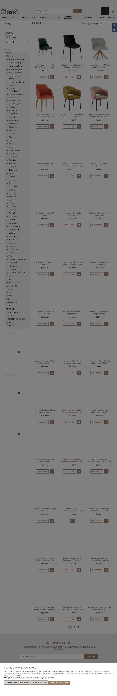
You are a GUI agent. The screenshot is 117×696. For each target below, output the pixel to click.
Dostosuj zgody (39, 683)
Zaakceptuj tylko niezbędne (17, 683)
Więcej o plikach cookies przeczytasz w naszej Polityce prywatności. (29, 678)
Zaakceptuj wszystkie (59, 683)
